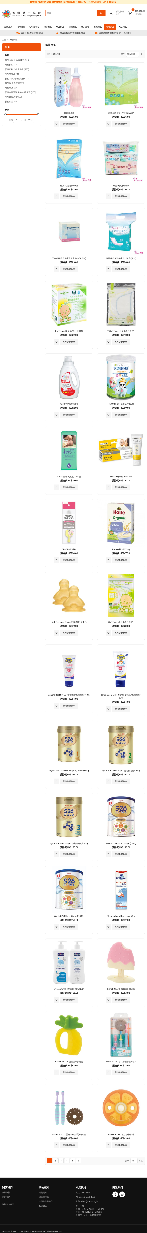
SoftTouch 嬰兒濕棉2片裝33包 (69, 331)
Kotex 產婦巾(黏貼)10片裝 (69, 476)
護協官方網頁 (8, 1204)
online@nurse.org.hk (89, 1201)
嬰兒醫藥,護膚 (13, 97)
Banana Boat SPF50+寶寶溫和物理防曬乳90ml (69, 695)
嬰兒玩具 (11, 88)
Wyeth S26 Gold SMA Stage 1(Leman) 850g (69, 770)
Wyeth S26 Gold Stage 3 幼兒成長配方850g (69, 843)
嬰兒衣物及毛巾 (14, 74)
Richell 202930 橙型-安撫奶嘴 (121, 1134)
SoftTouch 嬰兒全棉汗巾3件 (121, 622)
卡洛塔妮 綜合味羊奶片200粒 (121, 404)
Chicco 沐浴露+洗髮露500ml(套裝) (69, 989)
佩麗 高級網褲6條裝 (69, 185)
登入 (118, 14)
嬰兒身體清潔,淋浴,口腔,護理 (20, 92)
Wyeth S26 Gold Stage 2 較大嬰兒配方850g (121, 770)
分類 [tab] (7, 55)
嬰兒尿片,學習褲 (14, 83)
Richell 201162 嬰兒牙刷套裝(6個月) (121, 1061)
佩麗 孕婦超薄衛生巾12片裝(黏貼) (121, 258)
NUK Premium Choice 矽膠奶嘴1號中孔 (69, 622)
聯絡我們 (6, 1197)
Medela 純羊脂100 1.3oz (121, 476)
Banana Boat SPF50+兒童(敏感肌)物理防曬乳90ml (121, 696)
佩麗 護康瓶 (69, 113)
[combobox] (75, 13)
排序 (123, 54)
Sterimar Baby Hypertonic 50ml (121, 916)
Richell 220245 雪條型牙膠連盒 (121, 989)
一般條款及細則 (46, 1201)
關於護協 (6, 1192)
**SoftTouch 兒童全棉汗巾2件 (121, 331)
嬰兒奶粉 (11, 65)
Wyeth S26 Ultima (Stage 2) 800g (121, 843)
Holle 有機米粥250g (121, 549)
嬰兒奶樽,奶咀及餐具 (17, 69)
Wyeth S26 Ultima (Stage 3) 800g (69, 916)
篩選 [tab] (7, 47)
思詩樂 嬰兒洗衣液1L (69, 404)
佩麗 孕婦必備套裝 (121, 185)
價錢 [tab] (7, 110)
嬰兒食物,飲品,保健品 (17, 60)
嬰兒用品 (11, 102)
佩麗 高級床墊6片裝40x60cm (121, 113)
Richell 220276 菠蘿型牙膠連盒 (69, 1061)
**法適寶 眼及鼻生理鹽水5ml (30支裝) (69, 258)
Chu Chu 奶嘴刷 (69, 549)
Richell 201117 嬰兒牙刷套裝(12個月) (69, 1134)
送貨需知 (43, 1192)
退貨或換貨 (44, 1197)
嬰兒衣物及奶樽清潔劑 (17, 79)
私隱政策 (43, 1206)
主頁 (4, 40)
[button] (56, 124)
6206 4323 (90, 1197)
